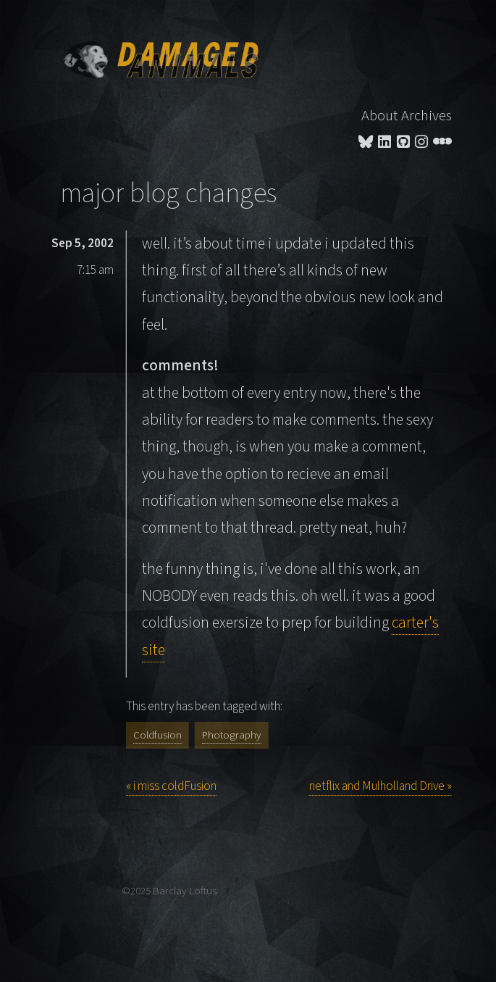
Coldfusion (157, 735)
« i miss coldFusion (171, 786)
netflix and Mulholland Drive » (380, 786)
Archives (426, 115)
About (379, 115)
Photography (231, 735)
